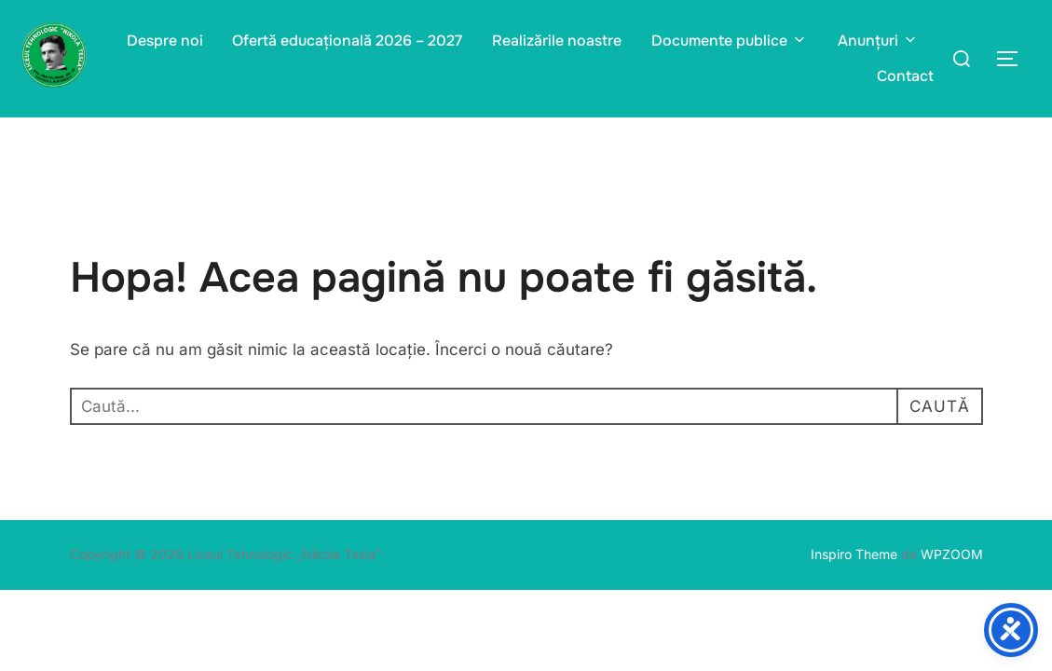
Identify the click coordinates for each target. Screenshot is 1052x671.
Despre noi (165, 40)
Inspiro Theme (854, 554)
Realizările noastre (557, 40)
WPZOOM (952, 554)
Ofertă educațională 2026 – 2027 (347, 40)
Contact (905, 76)
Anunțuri (878, 40)
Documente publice (729, 40)
